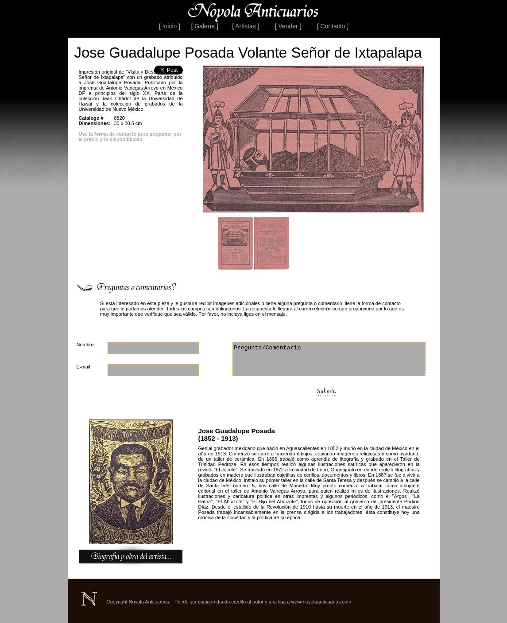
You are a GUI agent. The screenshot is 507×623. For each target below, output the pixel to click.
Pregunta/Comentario (329, 359)
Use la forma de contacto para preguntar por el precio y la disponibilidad (130, 136)
